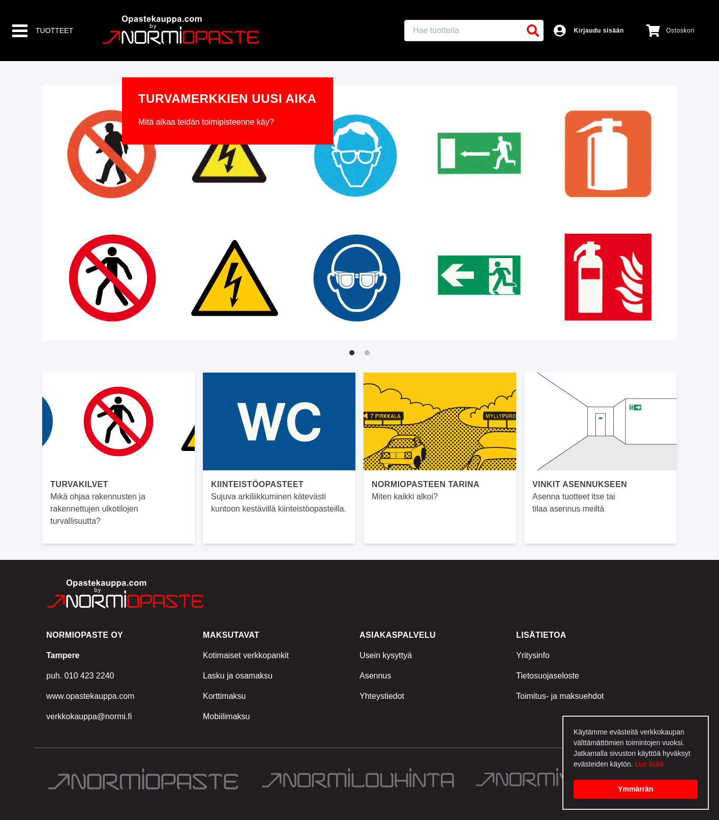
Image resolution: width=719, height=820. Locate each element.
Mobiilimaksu (226, 716)
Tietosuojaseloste (547, 675)
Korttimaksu (224, 696)
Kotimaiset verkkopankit (246, 655)
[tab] (352, 352)
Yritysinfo (533, 655)
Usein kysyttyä (386, 655)
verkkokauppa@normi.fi (89, 716)
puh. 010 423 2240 (80, 675)
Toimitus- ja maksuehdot (560, 696)
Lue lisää (649, 764)
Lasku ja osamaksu (238, 675)
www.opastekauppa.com (90, 696)
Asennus (375, 675)
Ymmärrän (635, 789)
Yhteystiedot (382, 696)
